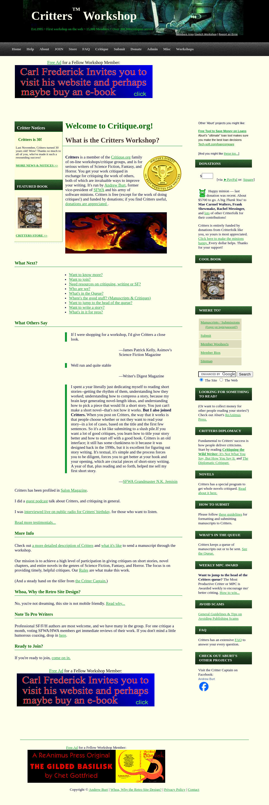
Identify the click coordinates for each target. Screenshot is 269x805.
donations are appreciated (86, 204)
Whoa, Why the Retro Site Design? (136, 789)
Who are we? (79, 288)
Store (73, 49)
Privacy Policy (174, 789)
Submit (119, 49)
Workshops (185, 49)
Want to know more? (86, 274)
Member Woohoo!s (215, 344)
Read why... (115, 603)
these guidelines (230, 514)
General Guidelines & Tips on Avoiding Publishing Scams (220, 616)
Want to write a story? (87, 307)
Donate (136, 49)
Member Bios (211, 352)
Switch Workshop (206, 34)
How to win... (230, 592)
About (44, 49)
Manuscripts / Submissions (220, 322)
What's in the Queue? (86, 293)
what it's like (111, 545)
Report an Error (228, 34)
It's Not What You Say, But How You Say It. (221, 453)
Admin (152, 49)
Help (30, 49)
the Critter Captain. (91, 581)
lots (207, 213)
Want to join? (80, 279)
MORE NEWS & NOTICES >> (37, 165)
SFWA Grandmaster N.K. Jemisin (150, 481)
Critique (101, 49)
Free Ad (72, 747)
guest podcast (37, 501)
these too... (231, 153)
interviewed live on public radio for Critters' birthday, (67, 511)
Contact (193, 789)
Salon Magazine (74, 490)
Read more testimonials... (35, 522)
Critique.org (121, 157)
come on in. (61, 658)
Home (16, 49)
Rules (83, 570)
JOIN (59, 49)
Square (248, 179)
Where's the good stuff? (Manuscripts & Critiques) (110, 298)
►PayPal (230, 179)
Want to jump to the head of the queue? (100, 302)
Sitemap (207, 361)
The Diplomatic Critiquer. (223, 460)
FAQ (86, 49)
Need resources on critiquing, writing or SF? (105, 284)
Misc (167, 49)
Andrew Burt (115, 185)
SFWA (99, 190)
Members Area (185, 34)
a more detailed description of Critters (63, 545)
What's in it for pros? (86, 312)
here (62, 635)
